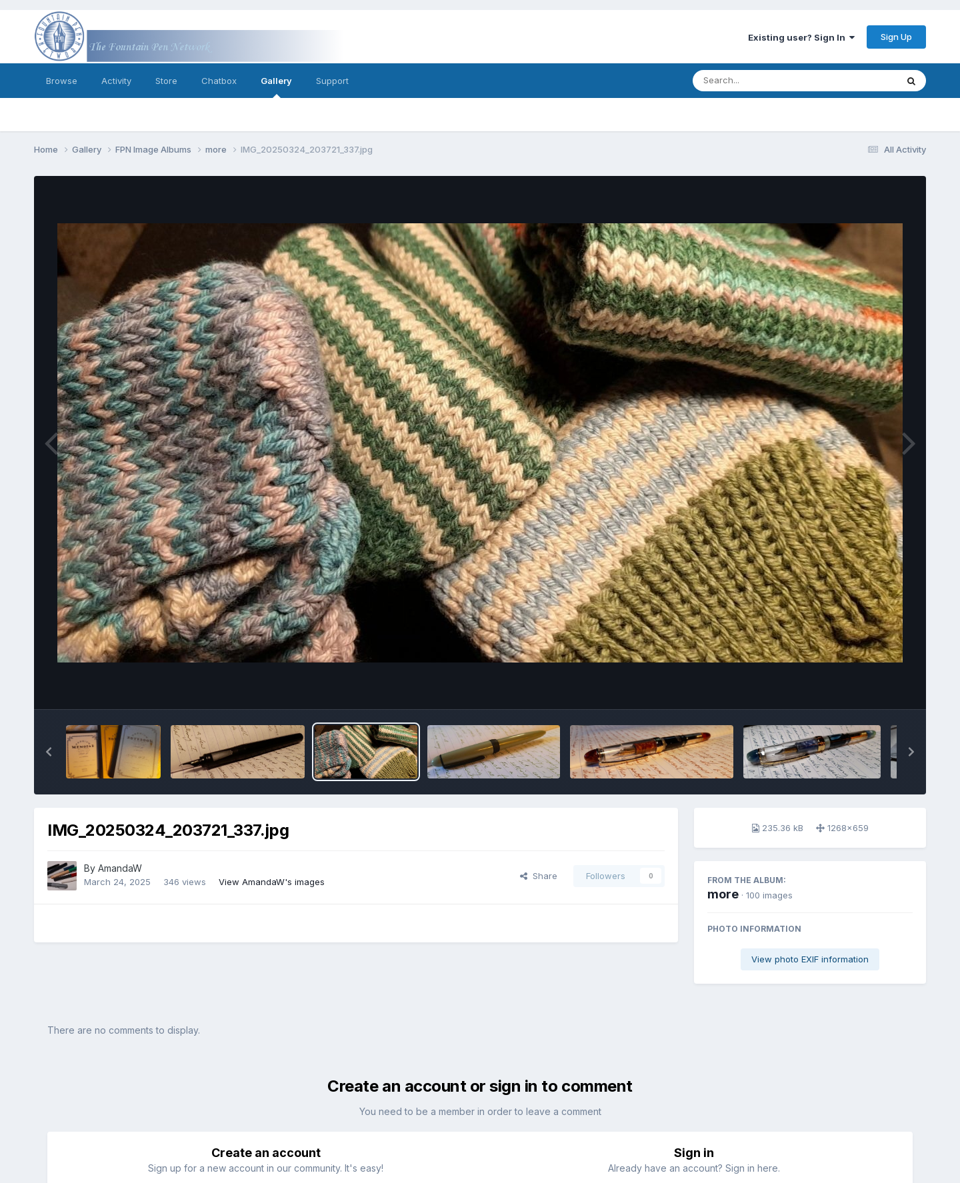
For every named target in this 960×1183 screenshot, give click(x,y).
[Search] (758, 80)
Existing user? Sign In (801, 37)
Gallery (276, 86)
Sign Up (896, 36)
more (723, 894)
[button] (48, 751)
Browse (61, 80)
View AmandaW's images (272, 881)
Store (166, 80)
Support (332, 80)
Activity (116, 80)
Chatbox (219, 80)
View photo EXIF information (810, 959)
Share (538, 875)
